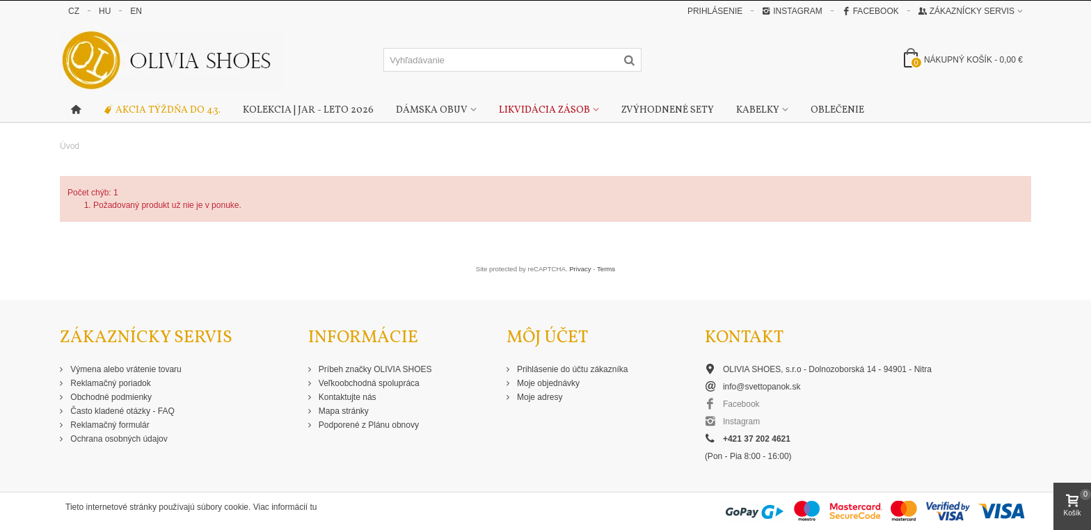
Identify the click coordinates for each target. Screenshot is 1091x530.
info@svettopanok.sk (762, 387)
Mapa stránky (343, 411)
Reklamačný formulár (109, 425)
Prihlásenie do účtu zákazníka (571, 369)
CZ (73, 11)
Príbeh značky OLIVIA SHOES (374, 369)
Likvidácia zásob (544, 110)
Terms (606, 269)
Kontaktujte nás (346, 397)
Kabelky (757, 110)
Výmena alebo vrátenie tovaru (125, 369)
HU (105, 11)
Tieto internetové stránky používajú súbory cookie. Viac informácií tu (191, 507)
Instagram (792, 11)
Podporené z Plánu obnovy (368, 425)
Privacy (580, 269)
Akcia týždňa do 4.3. (162, 110)
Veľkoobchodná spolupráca (368, 383)
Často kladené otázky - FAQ (121, 411)
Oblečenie (837, 110)
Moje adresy (539, 397)
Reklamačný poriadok (109, 383)
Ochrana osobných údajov (118, 439)
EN (136, 11)
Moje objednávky (547, 383)
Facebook (870, 11)
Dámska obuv (432, 110)
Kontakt (744, 338)
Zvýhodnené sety (667, 110)
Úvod (69, 146)
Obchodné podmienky (110, 397)
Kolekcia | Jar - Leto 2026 (308, 110)
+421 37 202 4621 (756, 439)
